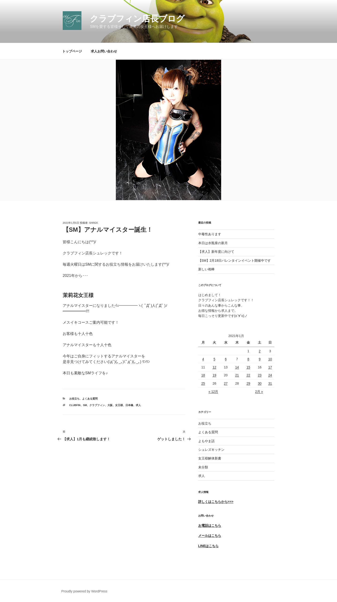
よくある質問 (90, 398)
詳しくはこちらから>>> (216, 501)
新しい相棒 (206, 269)
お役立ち (74, 398)
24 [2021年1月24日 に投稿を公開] (270, 375)
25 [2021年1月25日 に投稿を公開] (203, 383)
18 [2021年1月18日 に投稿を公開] (203, 375)
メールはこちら (209, 535)
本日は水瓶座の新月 (213, 243)
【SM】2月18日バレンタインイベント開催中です (234, 260)
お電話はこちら (209, 525)
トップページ (72, 51)
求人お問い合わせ (104, 51)
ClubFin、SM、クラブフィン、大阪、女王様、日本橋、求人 (105, 405)
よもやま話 (206, 441)
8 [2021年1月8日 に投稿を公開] (248, 359)
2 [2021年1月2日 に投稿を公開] (260, 351)
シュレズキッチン (211, 450)
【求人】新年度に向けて (216, 251)
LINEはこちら (208, 546)
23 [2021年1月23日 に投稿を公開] (260, 375)
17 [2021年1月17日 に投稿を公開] (270, 367)
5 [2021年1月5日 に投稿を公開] (214, 359)
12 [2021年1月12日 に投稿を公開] (214, 367)
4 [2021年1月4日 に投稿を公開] (203, 359)
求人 (201, 476)
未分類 (203, 467)
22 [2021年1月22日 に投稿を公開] (248, 375)
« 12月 (213, 391)
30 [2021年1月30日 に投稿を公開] (260, 383)
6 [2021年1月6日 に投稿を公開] (226, 359)
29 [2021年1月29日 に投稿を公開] (248, 383)
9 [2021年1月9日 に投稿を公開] (260, 359)
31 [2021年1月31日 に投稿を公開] (270, 383)
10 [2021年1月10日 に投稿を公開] (270, 359)
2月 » (259, 391)
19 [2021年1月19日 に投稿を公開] (214, 375)
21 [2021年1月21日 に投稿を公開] (237, 375)
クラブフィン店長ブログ (137, 18)
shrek (93, 222)
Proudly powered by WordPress (84, 591)
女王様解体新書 (209, 458)
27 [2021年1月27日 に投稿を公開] (226, 383)
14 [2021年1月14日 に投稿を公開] (237, 367)
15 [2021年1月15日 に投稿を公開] (248, 367)
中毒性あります (209, 234)
